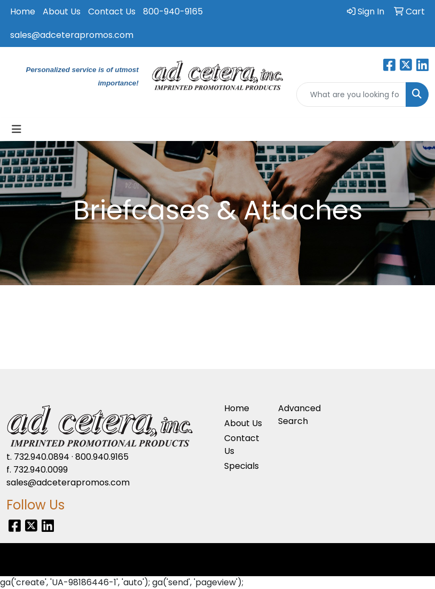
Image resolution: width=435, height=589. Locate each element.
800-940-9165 (173, 11)
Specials (241, 466)
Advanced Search (299, 414)
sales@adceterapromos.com (71, 35)
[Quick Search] (351, 94)
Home (22, 11)
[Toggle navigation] (16, 129)
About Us (62, 11)
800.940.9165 (102, 457)
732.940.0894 (41, 457)
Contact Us (112, 11)
